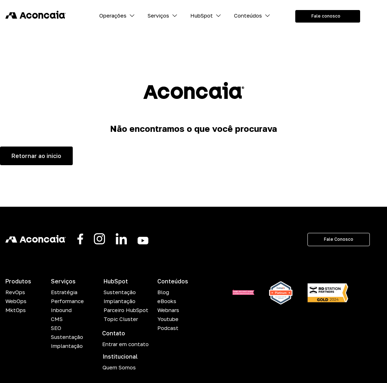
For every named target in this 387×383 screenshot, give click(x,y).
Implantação (67, 346)
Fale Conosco (338, 239)
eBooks (166, 301)
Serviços (158, 15)
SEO (56, 328)
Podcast (167, 328)
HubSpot (201, 15)
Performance (67, 301)
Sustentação (67, 337)
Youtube (167, 319)
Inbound (61, 310)
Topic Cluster (121, 319)
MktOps (15, 310)
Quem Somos (119, 367)
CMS (57, 319)
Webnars (168, 310)
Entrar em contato (125, 344)
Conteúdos (248, 15)
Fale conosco (325, 16)
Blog (163, 292)
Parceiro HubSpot (126, 310)
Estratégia (64, 292)
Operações (112, 15)
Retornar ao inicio (36, 155)
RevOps (15, 292)
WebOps (16, 301)
